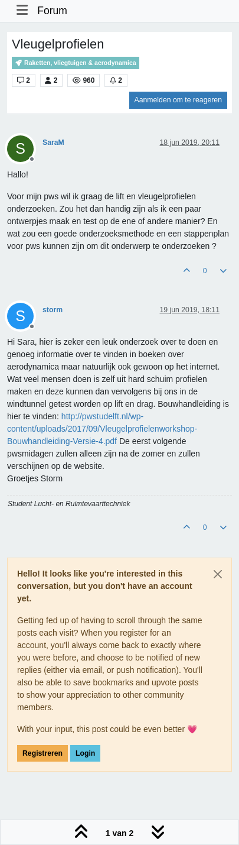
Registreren (42, 753)
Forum (52, 11)
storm (52, 310)
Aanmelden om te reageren (178, 100)
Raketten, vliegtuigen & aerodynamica (75, 63)
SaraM (53, 142)
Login (85, 753)
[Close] (217, 574)
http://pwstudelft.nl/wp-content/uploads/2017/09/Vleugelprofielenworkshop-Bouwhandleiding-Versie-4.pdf (102, 429)
